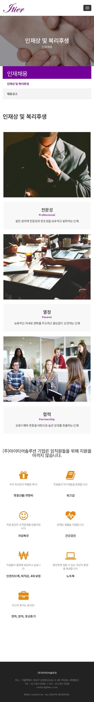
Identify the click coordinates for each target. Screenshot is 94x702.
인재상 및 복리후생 (18, 83)
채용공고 (12, 94)
